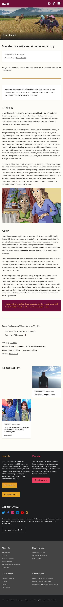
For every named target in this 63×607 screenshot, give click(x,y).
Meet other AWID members (14, 335)
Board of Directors (8, 558)
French (18, 58)
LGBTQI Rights (14, 350)
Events (4, 584)
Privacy (41, 600)
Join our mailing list (12, 530)
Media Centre (36, 558)
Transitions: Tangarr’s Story (24, 331)
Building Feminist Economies (41, 581)
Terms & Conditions (32, 600)
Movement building (30, 350)
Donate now (40, 480)
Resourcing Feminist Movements (42, 578)
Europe (11, 346)
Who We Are (6, 552)
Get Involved (6, 587)
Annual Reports (7, 561)
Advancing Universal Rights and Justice (45, 584)
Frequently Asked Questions (11, 564)
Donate (4, 581)
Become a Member (8, 578)
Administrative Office (50, 600)
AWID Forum (13, 354)
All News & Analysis (38, 552)
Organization (9, 494)
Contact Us (5, 567)
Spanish (23, 58)
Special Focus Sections (39, 555)
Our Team (5, 555)
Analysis (13, 343)
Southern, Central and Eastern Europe (31, 346)
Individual (8, 485)
